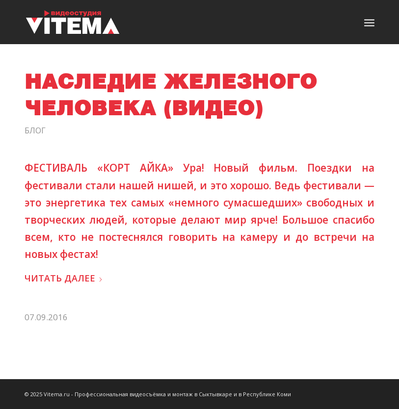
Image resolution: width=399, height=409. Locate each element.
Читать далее (64, 278)
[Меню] (369, 22)
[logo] (73, 22)
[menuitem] (369, 22)
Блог (35, 130)
